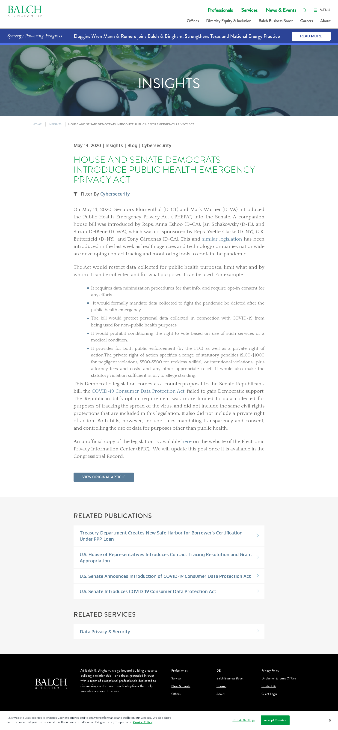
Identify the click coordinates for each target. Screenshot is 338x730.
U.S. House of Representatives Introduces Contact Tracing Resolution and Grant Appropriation (166, 558)
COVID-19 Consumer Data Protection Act (138, 391)
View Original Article (103, 477)
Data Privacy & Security (105, 631)
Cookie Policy (142, 722)
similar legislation (222, 239)
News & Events (281, 10)
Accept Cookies (275, 720)
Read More (311, 36)
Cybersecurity (115, 194)
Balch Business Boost (276, 21)
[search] (304, 10)
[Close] (330, 720)
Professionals (220, 10)
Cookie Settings (243, 720)
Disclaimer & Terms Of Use (278, 678)
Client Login (269, 694)
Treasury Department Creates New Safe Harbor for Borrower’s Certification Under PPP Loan (161, 536)
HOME (37, 124)
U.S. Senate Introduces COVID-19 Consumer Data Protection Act (148, 591)
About (325, 21)
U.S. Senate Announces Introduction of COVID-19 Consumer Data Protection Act (165, 576)
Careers (306, 21)
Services (249, 10)
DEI (219, 670)
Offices (193, 21)
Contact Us (268, 686)
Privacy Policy (270, 670)
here (187, 441)
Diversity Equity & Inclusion (228, 21)
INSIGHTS (55, 124)
